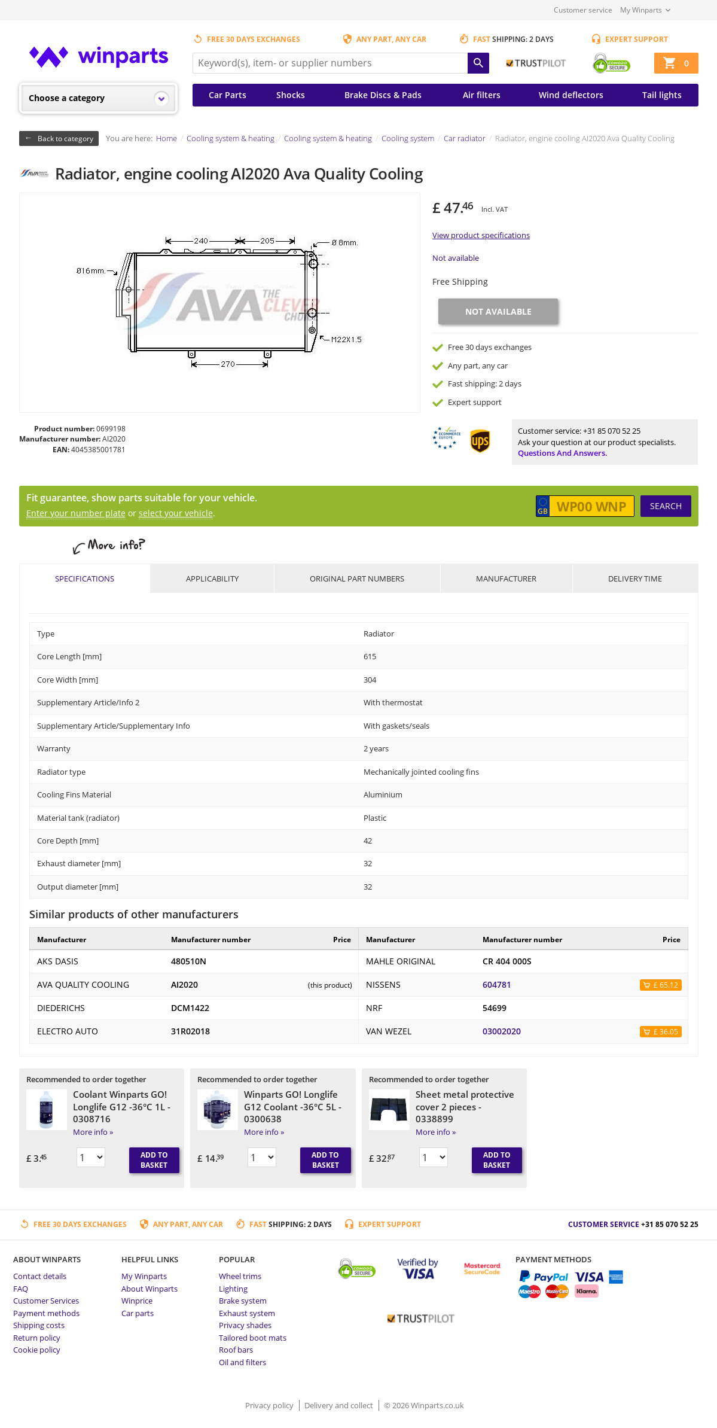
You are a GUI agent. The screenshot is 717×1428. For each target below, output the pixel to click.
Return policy (36, 1337)
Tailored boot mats (252, 1337)
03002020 (502, 1031)
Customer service (583, 10)
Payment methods (46, 1313)
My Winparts (641, 10)
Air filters (482, 95)
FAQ (20, 1288)
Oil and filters (242, 1362)
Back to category (65, 138)
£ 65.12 (666, 985)
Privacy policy (270, 1405)
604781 (497, 984)
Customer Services (46, 1300)
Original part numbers (357, 578)
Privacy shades (245, 1325)
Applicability (212, 578)
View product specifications (481, 235)
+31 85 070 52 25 (611, 430)
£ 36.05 (666, 1032)
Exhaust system (247, 1313)
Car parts (137, 1313)
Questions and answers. (563, 452)
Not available (455, 257)
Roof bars (236, 1349)
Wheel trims (240, 1276)
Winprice (136, 1300)
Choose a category (67, 97)
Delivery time (635, 578)
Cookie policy (36, 1349)
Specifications (84, 578)
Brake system (243, 1300)
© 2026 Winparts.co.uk (424, 1405)
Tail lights (662, 95)
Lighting (233, 1288)
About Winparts (149, 1288)
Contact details (39, 1276)
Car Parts (227, 95)
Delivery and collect (339, 1405)
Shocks (290, 95)
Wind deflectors (571, 95)
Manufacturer (506, 578)
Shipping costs (39, 1325)
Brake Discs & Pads (383, 95)
